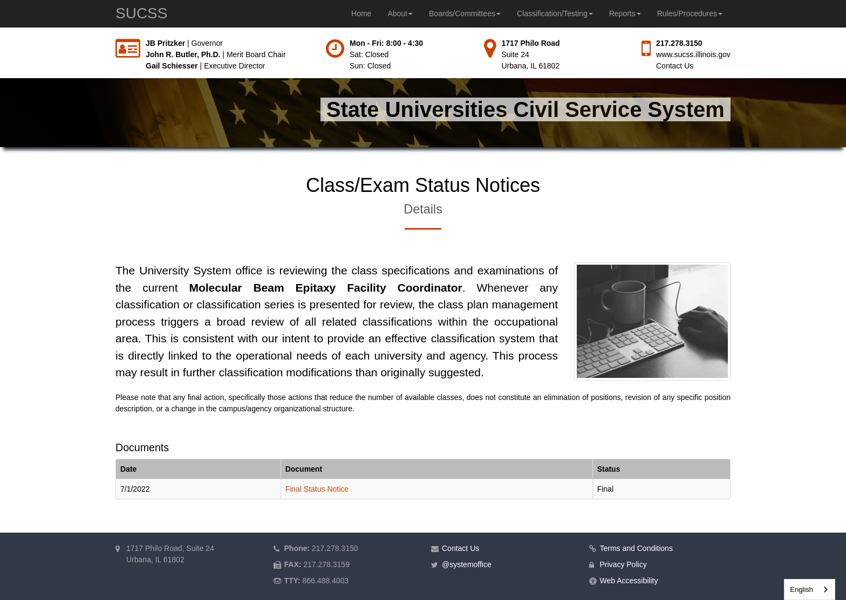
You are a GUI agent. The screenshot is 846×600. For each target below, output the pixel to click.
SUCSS (141, 13)
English (801, 589)
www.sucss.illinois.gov (693, 54)
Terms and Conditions (636, 548)
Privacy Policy (623, 564)
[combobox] (809, 589)
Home (361, 13)
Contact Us (674, 65)
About (400, 13)
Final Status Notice (317, 489)
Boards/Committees (465, 13)
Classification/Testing (555, 13)
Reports (625, 13)
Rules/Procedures (689, 13)
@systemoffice (467, 564)
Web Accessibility (629, 580)
